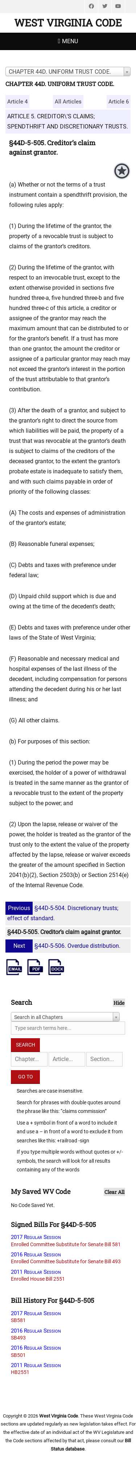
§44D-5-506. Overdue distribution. (63, 945)
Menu (70, 41)
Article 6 (118, 101)
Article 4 (17, 101)
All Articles (68, 101)
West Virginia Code (68, 22)
